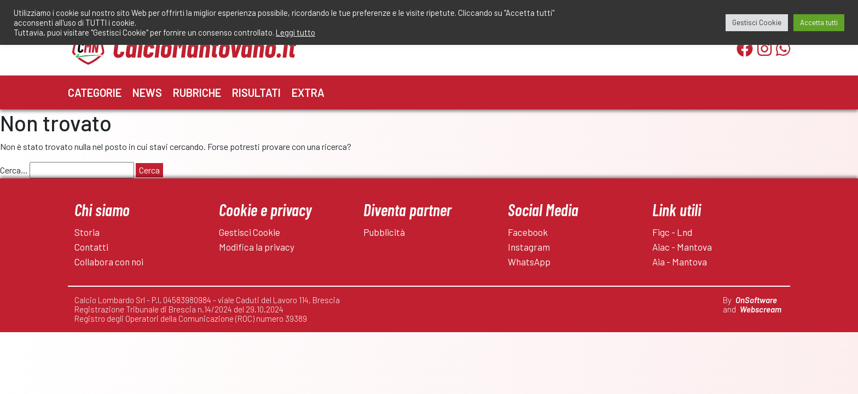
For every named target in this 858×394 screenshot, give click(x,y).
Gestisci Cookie (249, 232)
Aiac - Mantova (682, 246)
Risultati (256, 92)
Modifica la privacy (256, 246)
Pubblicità (384, 232)
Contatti (91, 246)
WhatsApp (529, 261)
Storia (87, 232)
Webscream (760, 309)
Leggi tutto (295, 32)
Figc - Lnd (672, 232)
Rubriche (197, 92)
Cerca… (14, 170)
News (147, 92)
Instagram (529, 246)
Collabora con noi (108, 261)
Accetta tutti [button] (819, 22)
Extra (308, 92)
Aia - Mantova (679, 261)
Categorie (94, 92)
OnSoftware (756, 300)
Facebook (528, 232)
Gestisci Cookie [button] (756, 22)
